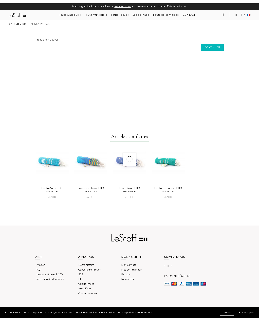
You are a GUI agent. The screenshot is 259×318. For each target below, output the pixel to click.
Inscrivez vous (122, 6)
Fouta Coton (19, 23)
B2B (80, 274)
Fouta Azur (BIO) (129, 189)
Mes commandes (131, 269)
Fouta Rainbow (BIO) (91, 189)
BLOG (81, 279)
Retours (125, 274)
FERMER (227, 312)
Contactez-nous (87, 293)
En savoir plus (246, 312)
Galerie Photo (86, 283)
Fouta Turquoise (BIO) (168, 189)
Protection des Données (49, 279)
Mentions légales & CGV (49, 274)
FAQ (37, 269)
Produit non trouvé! (40, 23)
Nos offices (84, 288)
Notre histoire (86, 264)
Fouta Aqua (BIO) (52, 189)
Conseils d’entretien (89, 269)
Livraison (40, 264)
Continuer (212, 47)
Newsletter (127, 279)
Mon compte (128, 264)
